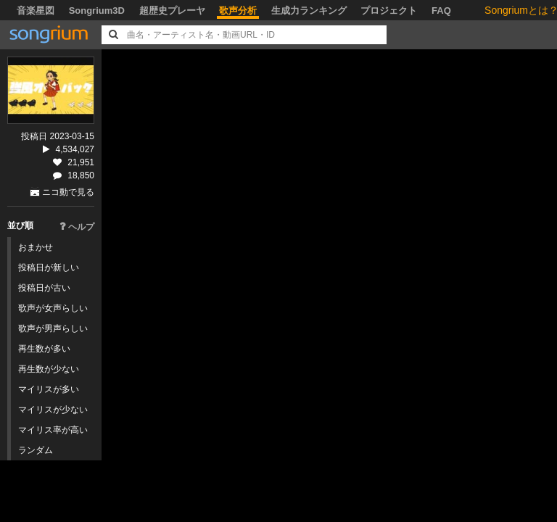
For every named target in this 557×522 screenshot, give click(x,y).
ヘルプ (76, 227)
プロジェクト (388, 10)
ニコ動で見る (68, 192)
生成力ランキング (309, 10)
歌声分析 (238, 10)
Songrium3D (97, 10)
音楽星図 (35, 10)
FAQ (441, 10)
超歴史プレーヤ (172, 10)
